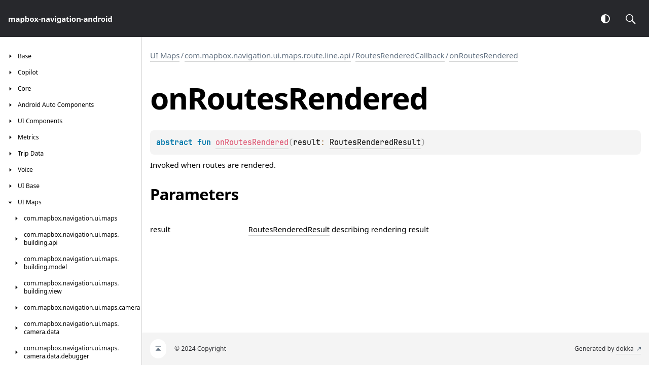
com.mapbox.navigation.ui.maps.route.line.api (268, 55)
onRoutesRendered (483, 55)
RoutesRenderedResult (375, 142)
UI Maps (164, 55)
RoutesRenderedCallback (400, 55)
